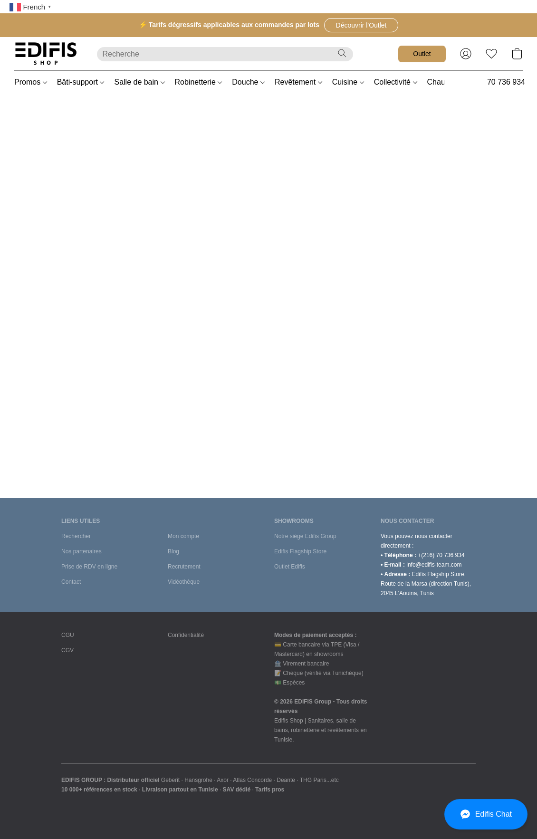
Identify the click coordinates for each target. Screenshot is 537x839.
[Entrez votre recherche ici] (225, 54)
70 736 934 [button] (506, 82)
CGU (67, 635)
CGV (67, 650)
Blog (173, 551)
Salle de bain (139, 82)
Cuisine (348, 82)
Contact (71, 582)
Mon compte (183, 536)
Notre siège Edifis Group (305, 536)
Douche (248, 82)
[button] (361, 25)
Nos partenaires (81, 551)
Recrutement (184, 566)
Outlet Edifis (289, 566)
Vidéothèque (184, 582)
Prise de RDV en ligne (89, 566)
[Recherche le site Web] (342, 53)
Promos (30, 82)
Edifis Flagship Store (300, 551)
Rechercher (76, 536)
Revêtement (298, 82)
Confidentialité (186, 635)
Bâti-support (81, 82)
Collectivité (395, 82)
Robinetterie (198, 82)
